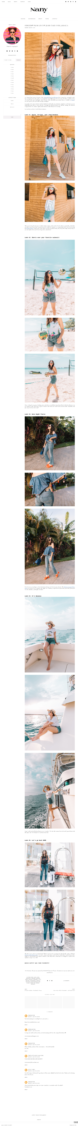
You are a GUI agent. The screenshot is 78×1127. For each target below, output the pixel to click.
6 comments (66, 980)
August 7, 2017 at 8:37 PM (34, 1030)
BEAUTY (40, 18)
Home (3, 1)
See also (26, 1048)
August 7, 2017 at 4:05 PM (34, 1016)
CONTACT (22, 1)
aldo (35, 977)
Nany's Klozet (8, 1125)
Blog (9, 1)
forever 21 (36, 979)
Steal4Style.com (28, 1087)
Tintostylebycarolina (36, 1055)
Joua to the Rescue (29, 1074)
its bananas (33, 980)
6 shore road (30, 977)
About (15, 1)
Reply (26, 1024)
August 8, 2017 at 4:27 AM (34, 1044)
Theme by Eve (73, 1125)
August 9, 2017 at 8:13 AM (34, 1083)
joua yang (31, 1069)
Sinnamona (32, 1029)
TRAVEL (47, 18)
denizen (33, 978)
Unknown (31, 1015)
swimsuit (33, 984)
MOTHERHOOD (31, 18)
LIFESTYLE (54, 18)
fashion (31, 979)
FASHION (23, 18)
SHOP (29, 1)
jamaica (38, 980)
